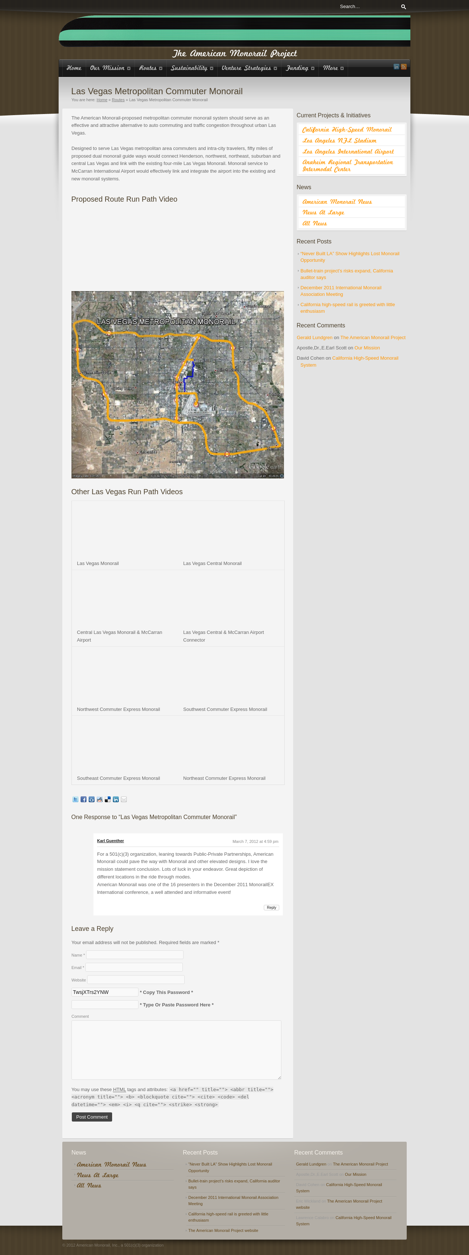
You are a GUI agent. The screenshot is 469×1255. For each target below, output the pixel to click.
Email (77, 967)
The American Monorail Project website (223, 1230)
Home (102, 100)
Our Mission (367, 348)
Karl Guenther (110, 840)
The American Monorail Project (373, 337)
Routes (118, 100)
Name (78, 955)
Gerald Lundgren (315, 337)
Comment (80, 1016)
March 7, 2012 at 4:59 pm (255, 841)
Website (78, 980)
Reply (271, 908)
